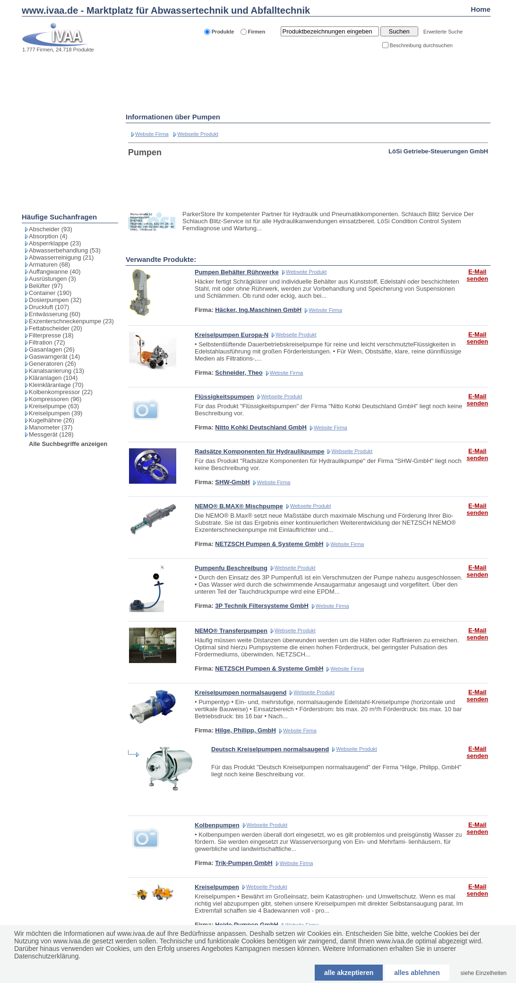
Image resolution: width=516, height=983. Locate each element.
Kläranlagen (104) (53, 377)
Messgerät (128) (51, 434)
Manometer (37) (50, 427)
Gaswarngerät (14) (54, 356)
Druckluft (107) (49, 307)
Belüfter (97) (46, 285)
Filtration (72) (47, 342)
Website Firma (152, 134)
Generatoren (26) (52, 363)
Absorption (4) (48, 236)
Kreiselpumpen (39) (55, 413)
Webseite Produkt (197, 134)
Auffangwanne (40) (55, 271)
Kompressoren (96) (55, 399)
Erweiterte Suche (443, 31)
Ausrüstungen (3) (52, 278)
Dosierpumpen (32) (55, 299)
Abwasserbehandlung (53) (65, 250)
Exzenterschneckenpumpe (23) (71, 321)
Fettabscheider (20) (55, 328)
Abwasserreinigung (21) (61, 257)
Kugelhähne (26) (51, 420)
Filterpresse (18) (51, 335)
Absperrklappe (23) (55, 243)
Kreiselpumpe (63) (54, 406)
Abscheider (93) (50, 229)
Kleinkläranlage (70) (56, 384)
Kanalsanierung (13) (56, 370)
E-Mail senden (477, 275)
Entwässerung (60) (54, 314)
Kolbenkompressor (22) (61, 391)
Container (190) (50, 292)
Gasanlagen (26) (52, 349)
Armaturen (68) (49, 264)
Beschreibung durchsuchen (421, 45)
